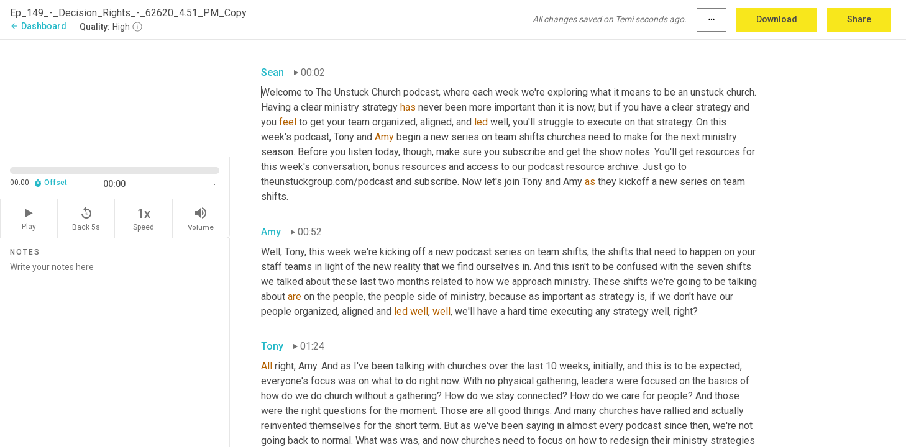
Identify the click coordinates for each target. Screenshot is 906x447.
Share (859, 19)
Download (776, 19)
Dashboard (38, 26)
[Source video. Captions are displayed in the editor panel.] (115, 97)
